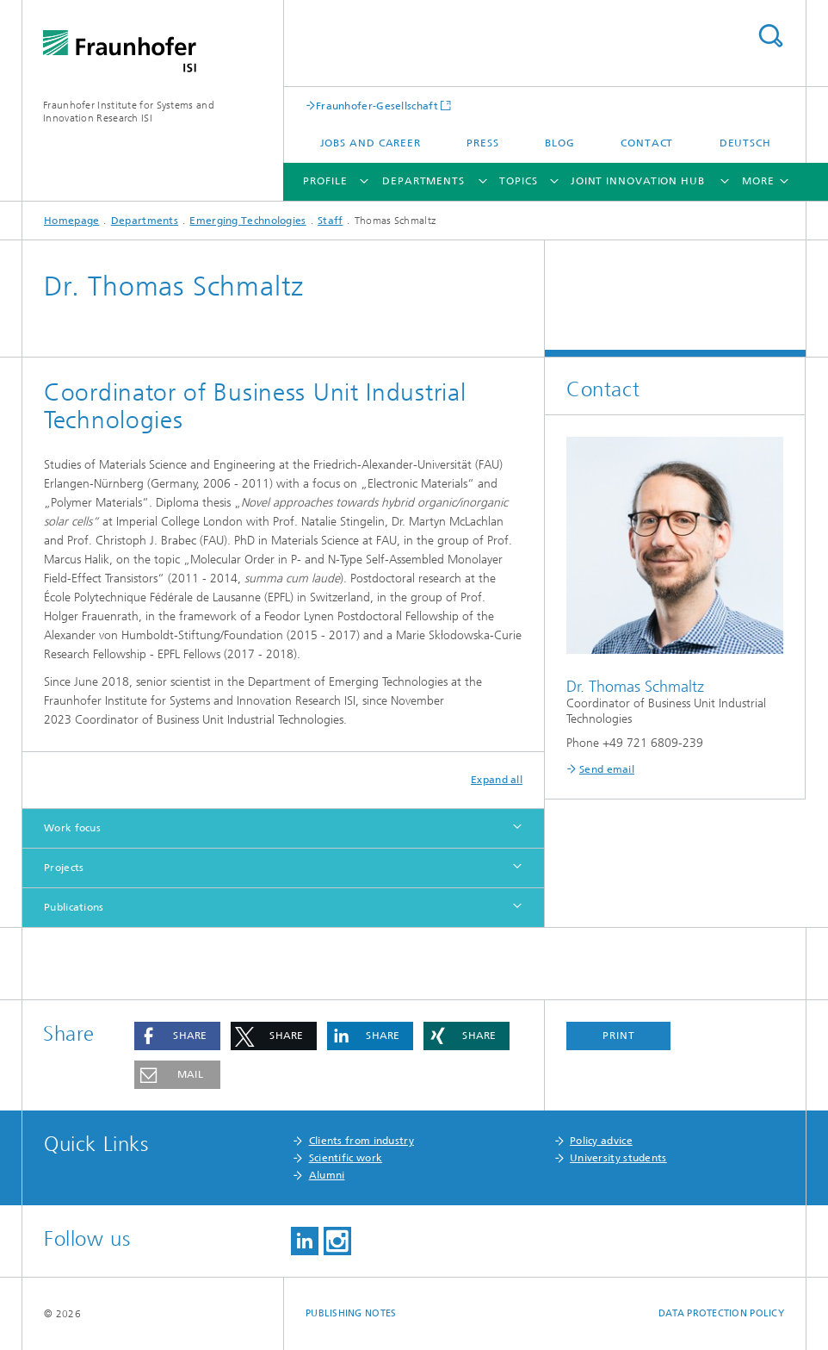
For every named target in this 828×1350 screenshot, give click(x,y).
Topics (518, 181)
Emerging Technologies (247, 221)
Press (483, 143)
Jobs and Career (371, 143)
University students (618, 1158)
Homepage (71, 221)
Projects (63, 868)
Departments (423, 181)
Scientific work (346, 1158)
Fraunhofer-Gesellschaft (377, 105)
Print (618, 1036)
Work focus (72, 828)
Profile (325, 181)
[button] (177, 1036)
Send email (606, 769)
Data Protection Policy (721, 1313)
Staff (330, 221)
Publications (74, 907)
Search (770, 36)
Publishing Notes (351, 1313)
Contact (647, 143)
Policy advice (601, 1141)
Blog (560, 143)
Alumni (327, 1175)
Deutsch (745, 143)
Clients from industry (361, 1141)
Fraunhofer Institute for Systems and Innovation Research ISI (128, 111)
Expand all (496, 780)
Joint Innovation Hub (638, 181)
